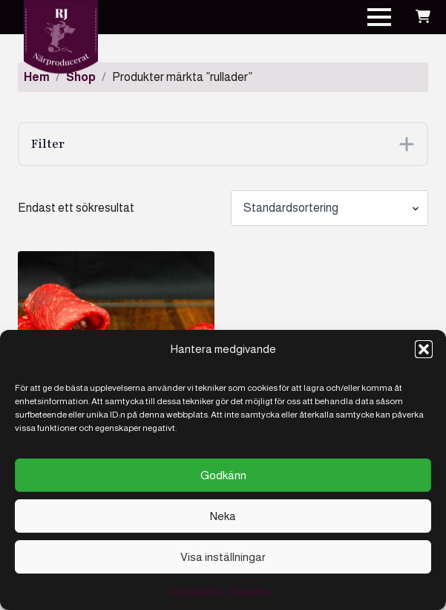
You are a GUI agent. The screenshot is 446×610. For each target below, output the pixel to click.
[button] (423, 349)
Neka (223, 516)
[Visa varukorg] (423, 17)
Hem (37, 77)
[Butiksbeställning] (329, 208)
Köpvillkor (250, 590)
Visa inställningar (223, 557)
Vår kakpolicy (196, 590)
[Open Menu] (379, 17)
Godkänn (223, 475)
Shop (81, 77)
